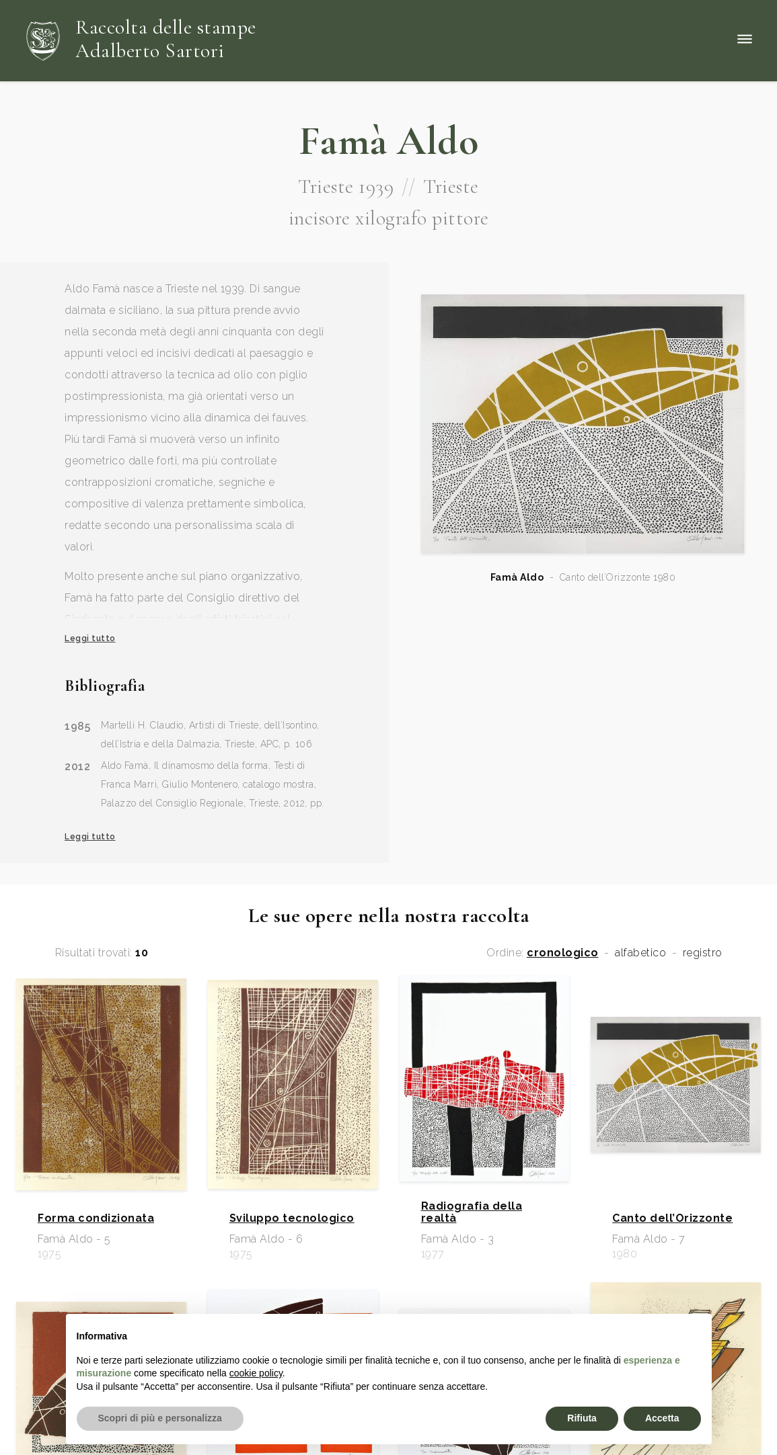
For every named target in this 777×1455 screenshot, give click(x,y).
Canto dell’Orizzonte (672, 1218)
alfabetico (640, 953)
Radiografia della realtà (472, 1212)
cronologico (563, 953)
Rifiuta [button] (582, 1418)
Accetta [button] (662, 1418)
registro (703, 953)
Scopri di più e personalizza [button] (160, 1418)
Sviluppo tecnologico (292, 1218)
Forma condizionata (96, 1218)
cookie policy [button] (256, 1373)
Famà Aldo (517, 577)
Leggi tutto (90, 638)
